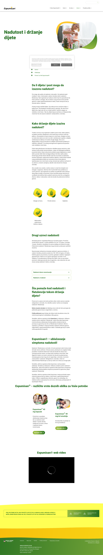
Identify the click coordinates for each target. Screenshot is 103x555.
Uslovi (64, 8)
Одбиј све (56, 64)
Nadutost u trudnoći (39, 278)
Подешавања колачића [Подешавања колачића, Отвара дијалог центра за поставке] (36, 64)
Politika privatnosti (43, 540)
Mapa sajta (29, 540)
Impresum (22, 540)
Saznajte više (38, 432)
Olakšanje (37, 72)
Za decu (71, 8)
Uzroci (78, 8)
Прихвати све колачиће (66, 64)
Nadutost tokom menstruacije (42, 272)
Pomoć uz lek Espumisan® (42, 75)
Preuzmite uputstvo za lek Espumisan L (92, 513)
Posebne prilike (86, 8)
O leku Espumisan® (54, 8)
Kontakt (35, 540)
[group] (51, 471)
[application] (51, 470)
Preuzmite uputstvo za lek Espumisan (77, 513)
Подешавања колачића (54, 540)
